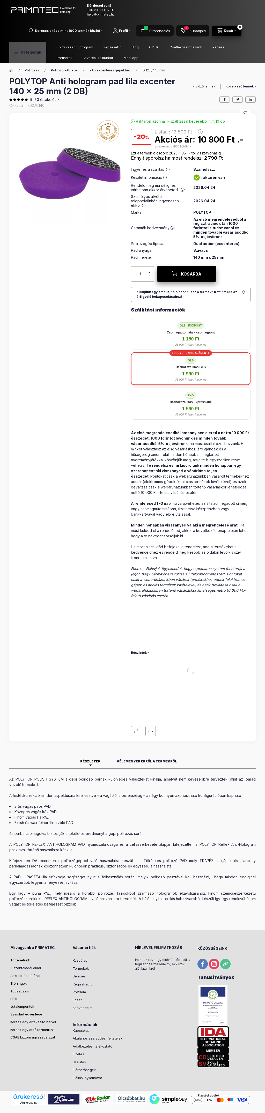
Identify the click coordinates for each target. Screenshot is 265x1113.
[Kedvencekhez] (245, 92)
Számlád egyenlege (26, 993)
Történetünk (20, 939)
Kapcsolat (81, 1009)
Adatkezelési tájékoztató (92, 1025)
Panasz (218, 47)
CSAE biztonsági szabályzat (32, 1016)
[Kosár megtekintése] (226, 31)
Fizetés (78, 1033)
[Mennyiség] (140, 253)
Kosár (77, 979)
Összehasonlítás (136, 710)
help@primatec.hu (101, 14)
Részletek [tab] (90, 740)
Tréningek (18, 962)
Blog (135, 47)
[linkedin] (250, 79)
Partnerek (64, 58)
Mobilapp (131, 58)
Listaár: (189, 1106)
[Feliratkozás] (191, 273)
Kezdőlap (80, 939)
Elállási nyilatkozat (87, 1057)
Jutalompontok (22, 985)
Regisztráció (83, 963)
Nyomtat (150, 710)
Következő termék (240, 65)
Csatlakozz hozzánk (186, 47)
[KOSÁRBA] (186, 253)
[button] (27, 52)
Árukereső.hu (28, 1081)
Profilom (79, 971)
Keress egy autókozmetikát (32, 1009)
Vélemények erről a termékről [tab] (147, 740)
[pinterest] (237, 79)
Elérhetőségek (84, 1049)
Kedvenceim (82, 987)
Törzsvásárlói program (75, 47)
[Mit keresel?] (66, 31)
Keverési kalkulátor (98, 58)
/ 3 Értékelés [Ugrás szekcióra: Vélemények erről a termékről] (45, 78)
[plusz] (149, 249)
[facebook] (224, 79)
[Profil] (122, 31)
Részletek (139, 632)
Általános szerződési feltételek (97, 1017)
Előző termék (205, 65)
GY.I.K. (154, 47)
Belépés (79, 955)
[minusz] (149, 257)
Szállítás (79, 1041)
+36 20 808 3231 (100, 10)
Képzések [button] (111, 47)
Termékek (81, 947)
